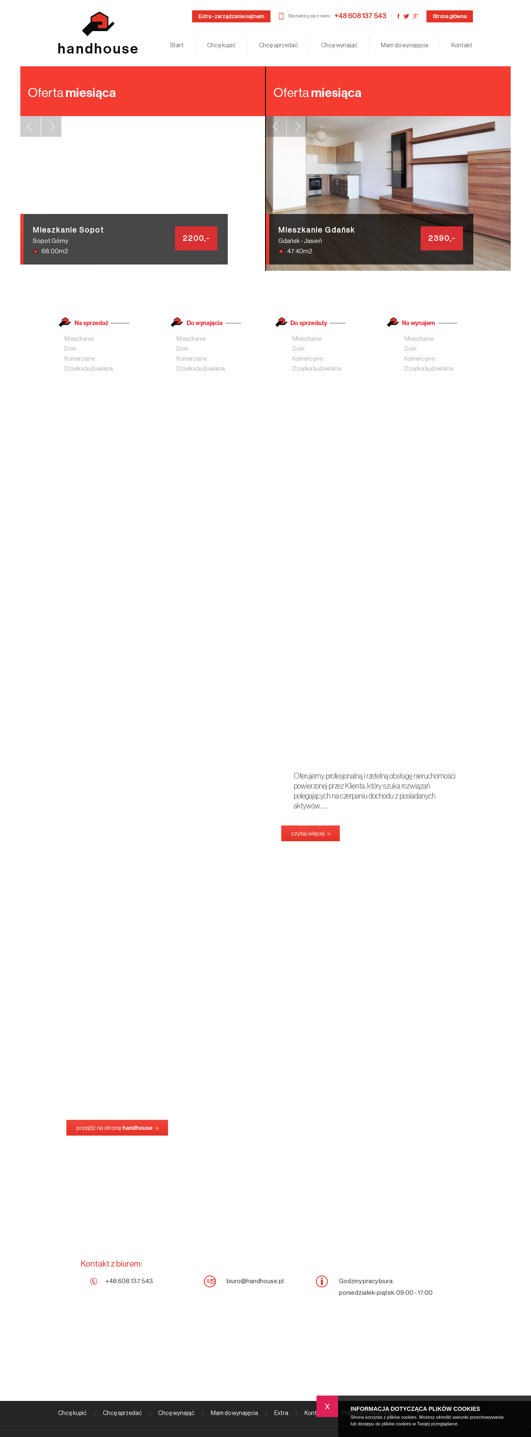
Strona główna (450, 16)
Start (177, 46)
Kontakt (462, 46)
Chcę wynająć (339, 46)
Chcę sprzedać (278, 46)
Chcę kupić (221, 46)
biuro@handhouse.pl (255, 1281)
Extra (281, 1413)
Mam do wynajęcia (404, 46)
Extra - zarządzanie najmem (231, 16)
